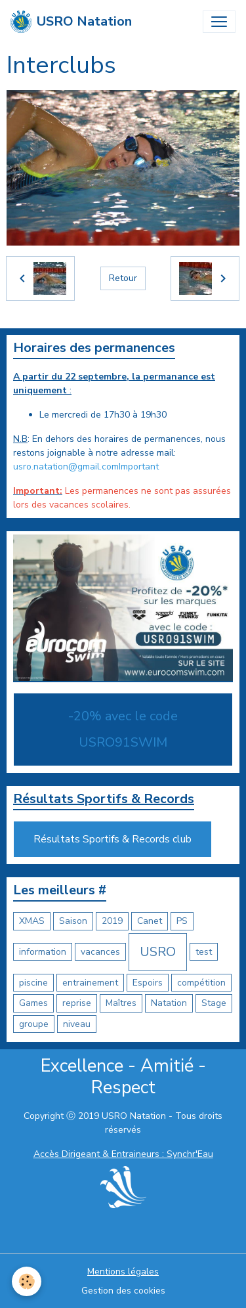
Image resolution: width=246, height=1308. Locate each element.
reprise (76, 1003)
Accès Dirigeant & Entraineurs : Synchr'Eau (123, 1154)
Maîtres (121, 1003)
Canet (149, 921)
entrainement (90, 982)
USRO (158, 952)
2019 (112, 921)
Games (33, 1003)
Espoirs (148, 982)
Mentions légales (123, 1271)
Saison (73, 921)
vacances (100, 952)
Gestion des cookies (123, 1290)
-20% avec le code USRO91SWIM (123, 729)
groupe (34, 1024)
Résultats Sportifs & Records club (112, 839)
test (203, 952)
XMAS (32, 921)
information (42, 952)
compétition (201, 982)
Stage (213, 1003)
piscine (33, 982)
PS (182, 921)
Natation (169, 1003)
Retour (123, 278)
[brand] (71, 22)
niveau (77, 1024)
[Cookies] (26, 1281)
